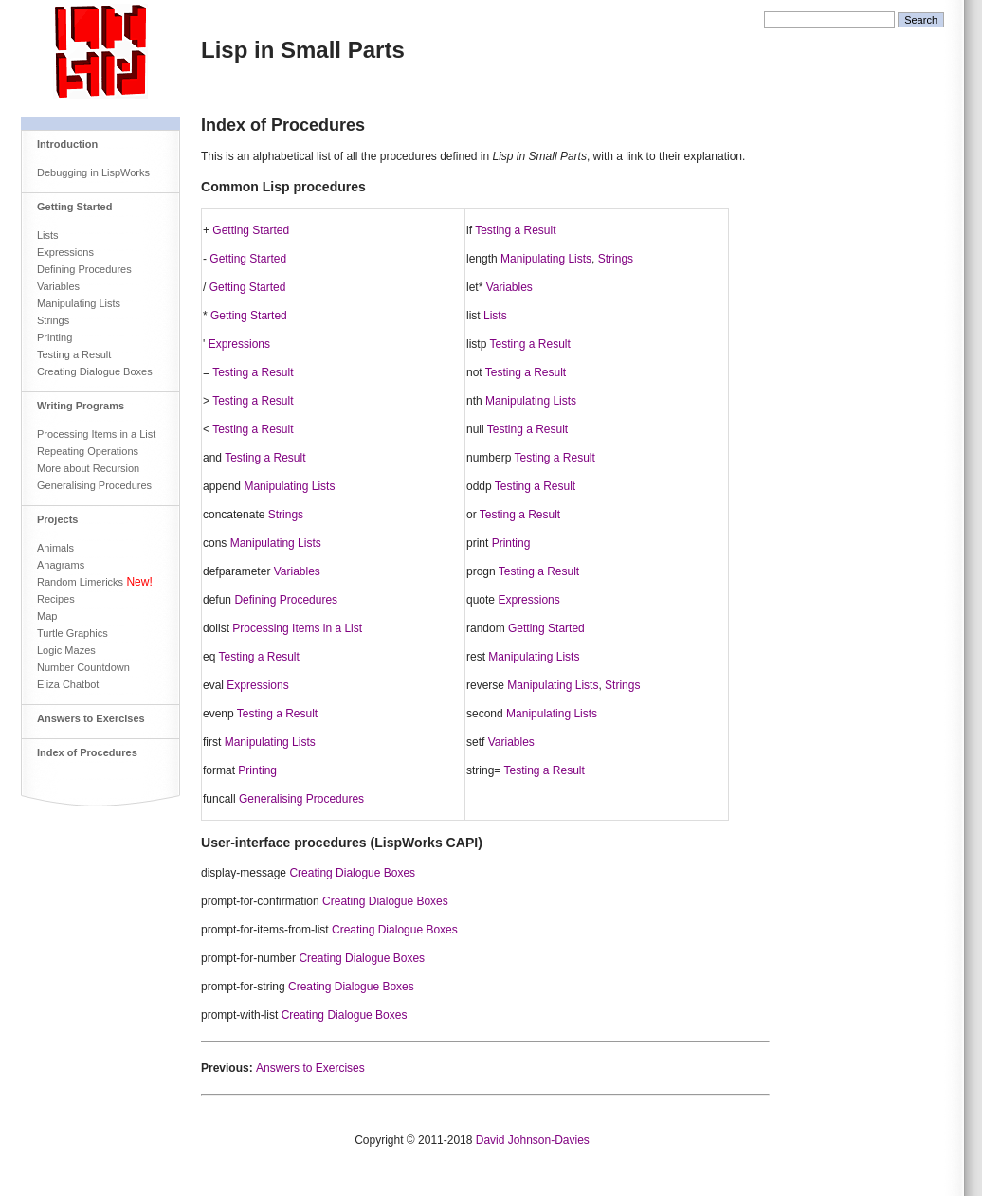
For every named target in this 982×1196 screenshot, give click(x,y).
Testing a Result (74, 354)
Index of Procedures (87, 752)
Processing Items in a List (96, 434)
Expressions (65, 252)
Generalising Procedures (94, 485)
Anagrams (60, 565)
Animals (55, 547)
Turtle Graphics (72, 633)
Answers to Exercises (91, 718)
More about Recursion (88, 468)
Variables (58, 286)
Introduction (67, 144)
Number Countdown (83, 667)
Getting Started (74, 206)
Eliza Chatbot (68, 684)
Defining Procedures (84, 269)
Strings (53, 320)
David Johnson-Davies (533, 1140)
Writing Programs (80, 405)
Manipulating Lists (78, 303)
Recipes (56, 599)
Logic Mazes (66, 650)
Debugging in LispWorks (93, 172)
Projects (57, 519)
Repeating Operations (87, 451)
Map (47, 616)
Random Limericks (80, 582)
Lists (48, 235)
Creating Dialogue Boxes (95, 371)
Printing (54, 337)
